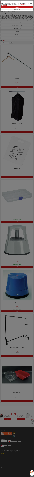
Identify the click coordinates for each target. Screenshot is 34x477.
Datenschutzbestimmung (23, 4)
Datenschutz (5, 5)
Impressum (2, 5)
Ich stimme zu (17, 7)
